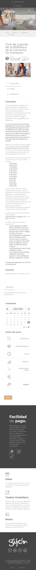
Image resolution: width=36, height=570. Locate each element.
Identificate (19, 6)
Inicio (7, 32)
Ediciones (12, 34)
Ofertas (14, 32)
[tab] (12, 83)
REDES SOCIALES (19, 2)
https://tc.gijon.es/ (23, 509)
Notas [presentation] (11, 89)
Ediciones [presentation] (10, 287)
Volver (8, 397)
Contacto (22, 567)
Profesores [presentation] (13, 94)
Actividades (24, 32)
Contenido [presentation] (13, 83)
